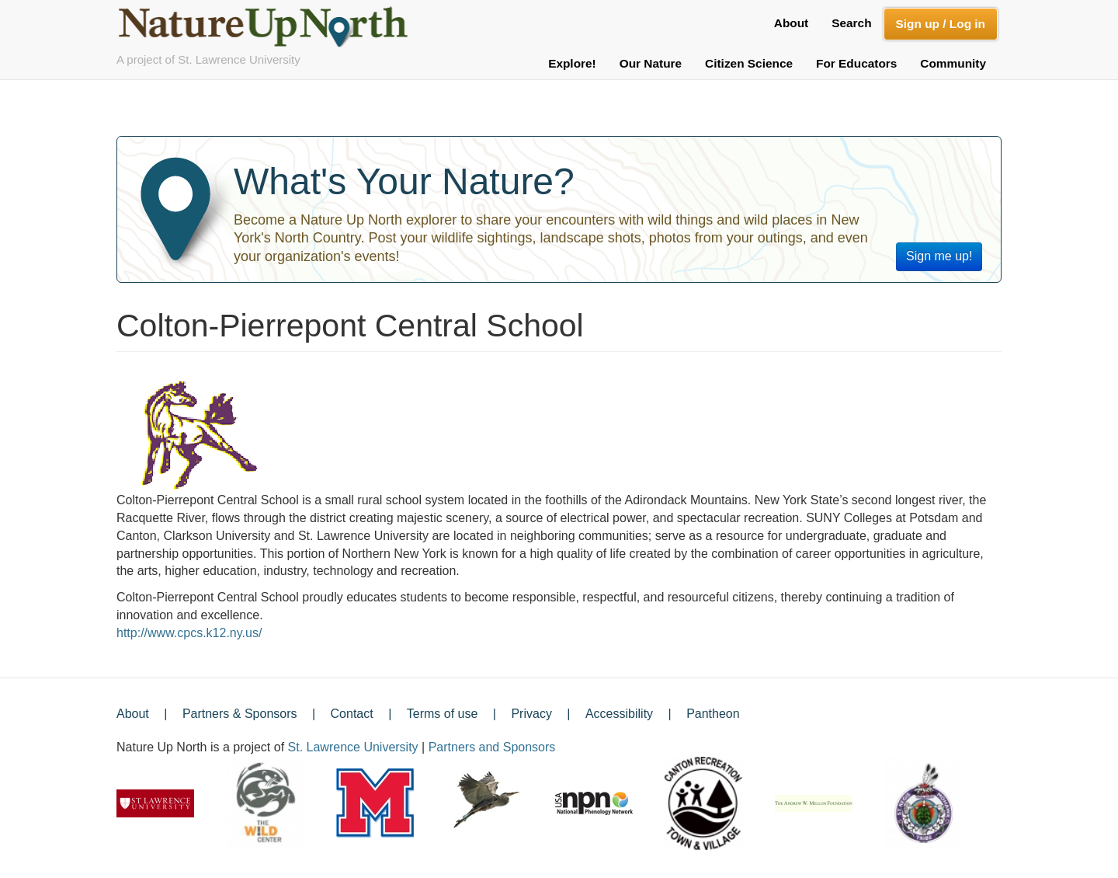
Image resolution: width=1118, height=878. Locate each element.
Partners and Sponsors (492, 747)
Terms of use (442, 713)
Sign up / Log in (940, 23)
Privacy (531, 713)
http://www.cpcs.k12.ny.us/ (189, 632)
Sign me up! (939, 256)
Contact (352, 713)
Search (851, 23)
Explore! (572, 63)
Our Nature (651, 63)
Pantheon (713, 713)
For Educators (856, 63)
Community (953, 63)
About (791, 23)
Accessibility (619, 713)
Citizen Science (749, 63)
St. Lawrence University (353, 747)
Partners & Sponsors (239, 713)
